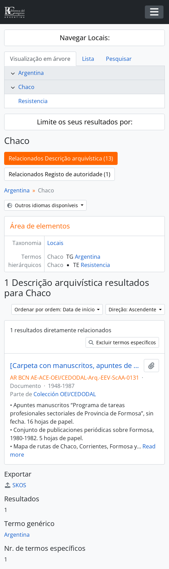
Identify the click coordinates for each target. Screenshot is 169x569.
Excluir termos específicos (122, 342)
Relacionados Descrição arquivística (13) (61, 158)
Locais (55, 243)
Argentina (31, 73)
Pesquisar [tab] (119, 59)
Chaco (26, 87)
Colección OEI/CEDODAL (64, 394)
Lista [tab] (88, 59)
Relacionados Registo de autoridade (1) (59, 174)
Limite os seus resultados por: (84, 121)
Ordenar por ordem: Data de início (55, 309)
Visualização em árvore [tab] (40, 59)
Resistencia (33, 101)
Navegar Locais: (85, 37)
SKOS (15, 485)
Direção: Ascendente (133, 309)
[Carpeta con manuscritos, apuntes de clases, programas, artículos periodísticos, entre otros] (75, 365)
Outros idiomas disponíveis (43, 205)
